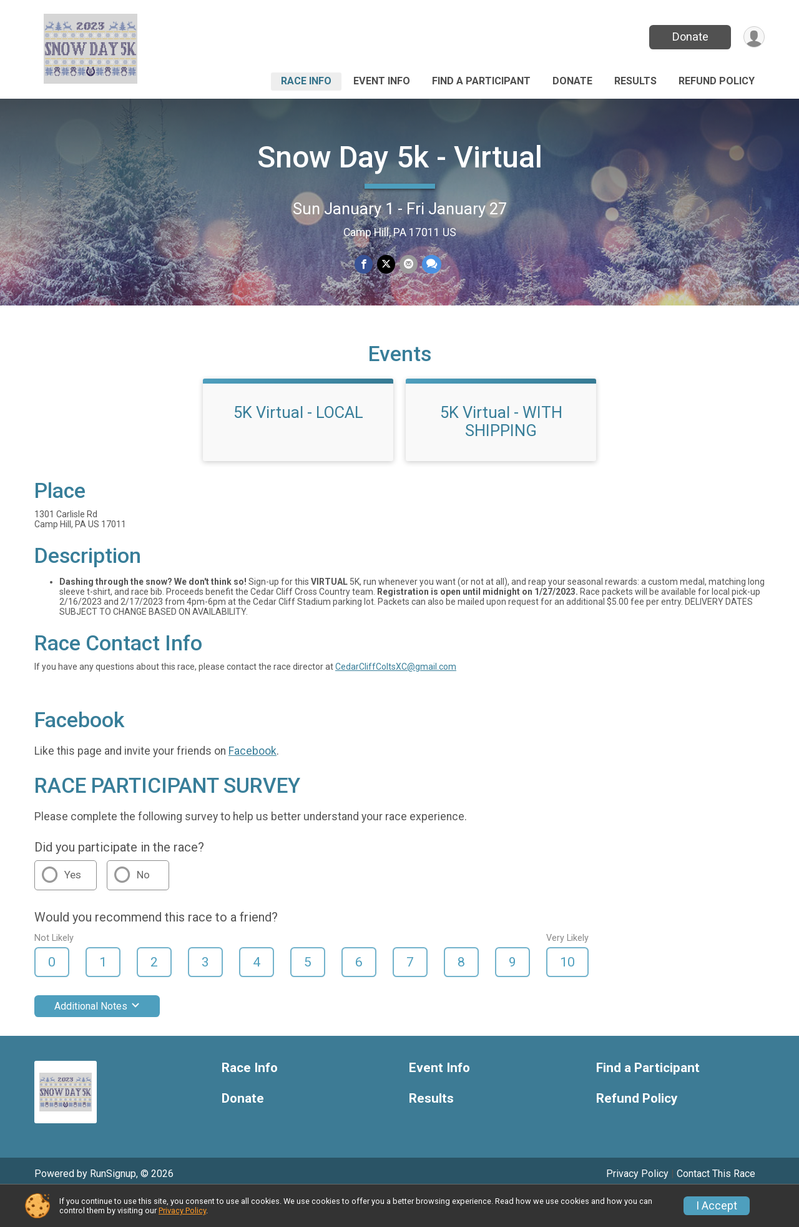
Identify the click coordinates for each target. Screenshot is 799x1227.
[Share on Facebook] (364, 265)
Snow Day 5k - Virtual (399, 157)
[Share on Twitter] (386, 265)
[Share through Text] (430, 265)
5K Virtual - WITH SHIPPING (501, 452)
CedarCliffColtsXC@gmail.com (395, 697)
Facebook (252, 781)
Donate (688, 36)
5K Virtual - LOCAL (298, 443)
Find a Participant (481, 81)
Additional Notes (97, 1037)
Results (635, 81)
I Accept (716, 1206)
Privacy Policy (182, 1210)
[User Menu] (753, 37)
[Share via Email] (408, 265)
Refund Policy (717, 81)
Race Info (306, 81)
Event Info (381, 81)
